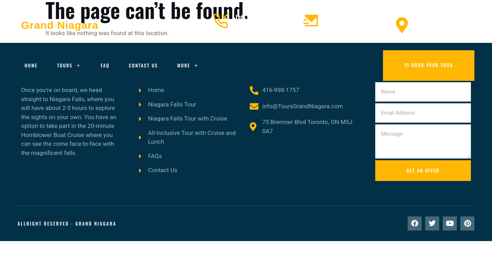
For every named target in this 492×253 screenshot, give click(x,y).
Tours (69, 65)
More (188, 65)
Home (31, 65)
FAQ (105, 65)
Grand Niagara (59, 25)
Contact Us (143, 65)
